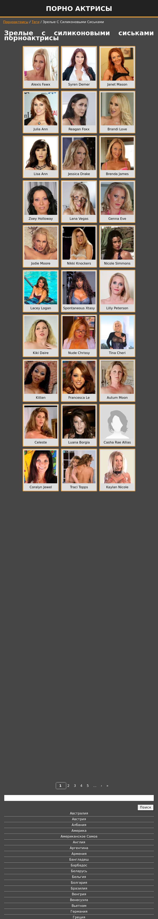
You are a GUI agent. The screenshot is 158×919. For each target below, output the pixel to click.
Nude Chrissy (79, 353)
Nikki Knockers (79, 263)
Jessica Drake (79, 174)
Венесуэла (79, 900)
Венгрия (79, 894)
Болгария (79, 883)
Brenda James (117, 174)
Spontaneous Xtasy (79, 308)
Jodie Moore (40, 263)
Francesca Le (79, 398)
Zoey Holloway (41, 219)
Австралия (79, 813)
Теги (36, 22)
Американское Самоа (78, 836)
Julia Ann (41, 129)
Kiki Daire (41, 353)
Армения (79, 854)
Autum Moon (117, 398)
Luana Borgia (79, 442)
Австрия (79, 819)
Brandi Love (117, 129)
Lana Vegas (79, 219)
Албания (79, 825)
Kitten (40, 398)
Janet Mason (117, 84)
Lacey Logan (40, 308)
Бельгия (79, 877)
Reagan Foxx (79, 129)
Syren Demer (79, 84)
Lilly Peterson (117, 308)
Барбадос (79, 865)
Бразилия (79, 888)
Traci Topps (79, 487)
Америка (79, 831)
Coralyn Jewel (41, 487)
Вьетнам (79, 906)
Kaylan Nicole (117, 487)
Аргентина (79, 848)
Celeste (41, 442)
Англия (79, 842)
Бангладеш (79, 859)
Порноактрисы (15, 22)
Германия (79, 911)
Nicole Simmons (117, 263)
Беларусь (79, 871)
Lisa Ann (41, 174)
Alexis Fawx (40, 84)
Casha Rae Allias (117, 442)
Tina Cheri (117, 353)
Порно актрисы (79, 9)
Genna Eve (117, 219)
